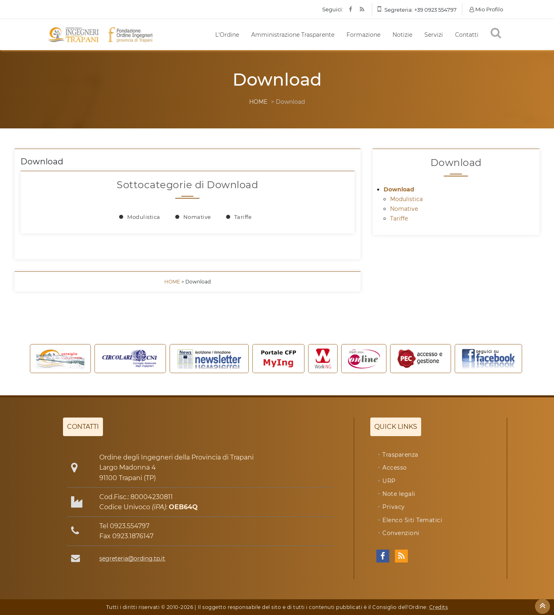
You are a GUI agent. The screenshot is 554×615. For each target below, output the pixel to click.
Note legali (399, 493)
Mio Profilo (486, 9)
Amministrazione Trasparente (292, 34)
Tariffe (243, 217)
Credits (438, 607)
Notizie (402, 34)
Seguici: (332, 9)
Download (399, 189)
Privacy (393, 506)
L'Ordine (227, 34)
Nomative (197, 217)
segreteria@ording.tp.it (132, 558)
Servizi (433, 34)
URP (389, 481)
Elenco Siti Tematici (412, 520)
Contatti (466, 34)
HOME (258, 101)
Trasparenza (400, 454)
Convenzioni (401, 533)
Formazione (363, 34)
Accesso (394, 467)
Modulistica (143, 217)
